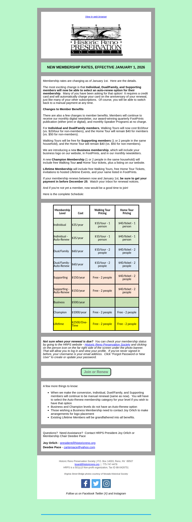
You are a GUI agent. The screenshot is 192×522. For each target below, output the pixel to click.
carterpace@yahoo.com (79, 447)
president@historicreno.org (77, 443)
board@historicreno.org (87, 464)
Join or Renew (96, 372)
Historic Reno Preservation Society (107, 344)
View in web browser (96, 16)
